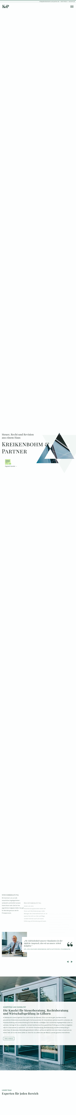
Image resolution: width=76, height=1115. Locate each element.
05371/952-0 (64, 1)
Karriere (72, 1)
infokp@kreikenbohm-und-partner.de (49, 1)
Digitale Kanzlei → (11, 463)
